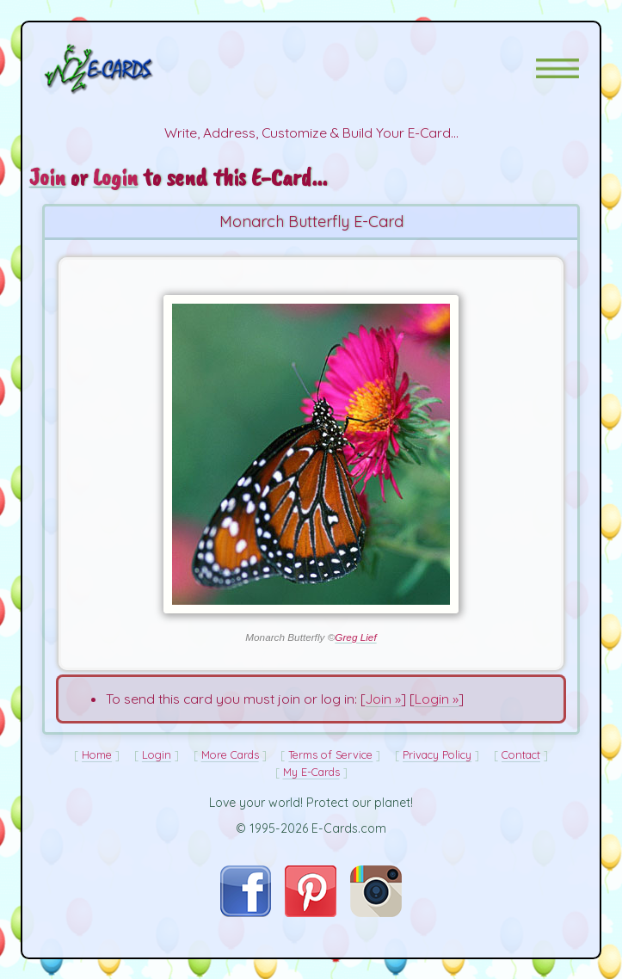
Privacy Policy (437, 754)
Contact (521, 754)
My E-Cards (311, 772)
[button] (557, 68)
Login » (437, 698)
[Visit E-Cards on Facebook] (245, 912)
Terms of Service (330, 754)
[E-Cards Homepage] (129, 69)
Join (47, 177)
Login (115, 177)
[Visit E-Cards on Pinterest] (310, 912)
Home (97, 754)
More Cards (230, 754)
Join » (383, 698)
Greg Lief (355, 637)
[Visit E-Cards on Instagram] (376, 912)
